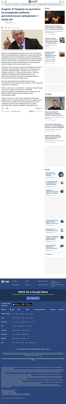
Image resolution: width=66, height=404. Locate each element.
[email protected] (16, 394)
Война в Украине (15, 4)
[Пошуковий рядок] (63, 2)
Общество (53, 309)
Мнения (47, 169)
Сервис (30, 326)
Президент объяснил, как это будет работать (54, 140)
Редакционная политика (15, 111)
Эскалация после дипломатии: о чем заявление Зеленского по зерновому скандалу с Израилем (51, 174)
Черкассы (31, 313)
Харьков (17, 313)
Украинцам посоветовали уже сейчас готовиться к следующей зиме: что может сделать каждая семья (54, 27)
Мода (26, 342)
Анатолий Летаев (49, 225)
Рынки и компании (16, 334)
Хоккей (23, 317)
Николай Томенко (49, 250)
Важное (47, 8)
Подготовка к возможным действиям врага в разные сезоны (55, 118)
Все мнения (48, 254)
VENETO (34, 4)
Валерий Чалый (49, 195)
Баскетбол (18, 317)
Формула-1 (31, 317)
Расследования (38, 309)
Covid (28, 338)
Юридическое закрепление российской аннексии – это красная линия (52, 192)
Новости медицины (16, 338)
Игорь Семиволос (49, 177)
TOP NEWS (48, 94)
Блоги (43, 309)
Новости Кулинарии (26, 330)
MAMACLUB (23, 338)
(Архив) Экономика (9, 22)
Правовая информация (42, 281)
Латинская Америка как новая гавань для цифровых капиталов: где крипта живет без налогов (52, 222)
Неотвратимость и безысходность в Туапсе (52, 230)
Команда (27, 281)
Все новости (62, 309)
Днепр (27, 313)
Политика (12, 309)
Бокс (27, 317)
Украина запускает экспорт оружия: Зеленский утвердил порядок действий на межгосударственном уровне (53, 137)
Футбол (13, 317)
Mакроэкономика (24, 334)
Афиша (13, 342)
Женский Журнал (32, 342)
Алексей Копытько (49, 232)
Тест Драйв (14, 326)
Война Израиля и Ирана (26, 4)
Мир (19, 309)
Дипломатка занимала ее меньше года (53, 129)
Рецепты (14, 330)
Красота (22, 342)
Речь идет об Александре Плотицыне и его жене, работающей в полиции (50, 60)
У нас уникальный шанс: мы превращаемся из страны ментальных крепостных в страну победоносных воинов (52, 183)
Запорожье (22, 313)
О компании (14, 281)
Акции (27, 326)
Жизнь (27, 309)
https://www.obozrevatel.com (44, 367)
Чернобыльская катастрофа (55, 4)
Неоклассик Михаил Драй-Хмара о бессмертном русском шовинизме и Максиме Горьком (51, 247)
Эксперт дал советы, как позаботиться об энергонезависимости (54, 32)
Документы (27, 284)
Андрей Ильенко (49, 241)
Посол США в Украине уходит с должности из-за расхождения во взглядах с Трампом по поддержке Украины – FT (54, 126)
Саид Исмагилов (49, 186)
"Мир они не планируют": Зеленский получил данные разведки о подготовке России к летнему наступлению (54, 113)
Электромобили (21, 326)
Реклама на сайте (15, 284)
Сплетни (18, 342)
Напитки (18, 330)
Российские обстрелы (42, 4)
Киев (13, 313)
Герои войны (8, 4)
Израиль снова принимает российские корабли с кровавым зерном (52, 238)
